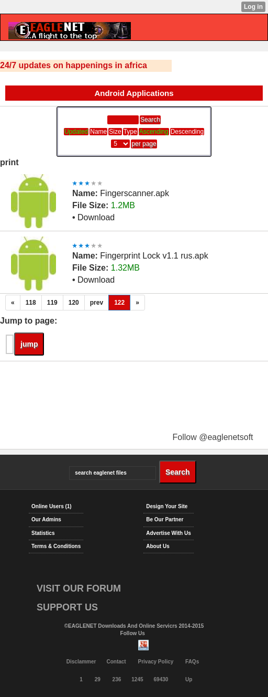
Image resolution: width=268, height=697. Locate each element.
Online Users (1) (51, 506)
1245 (137, 679)
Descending (187, 131)
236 (117, 679)
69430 (161, 679)
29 (97, 679)
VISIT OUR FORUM (79, 588)
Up (188, 679)
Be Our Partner (164, 519)
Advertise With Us (168, 533)
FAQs (192, 661)
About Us (157, 546)
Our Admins (46, 519)
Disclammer (81, 661)
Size (115, 131)
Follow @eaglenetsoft (212, 437)
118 (31, 302)
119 (52, 302)
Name (98, 131)
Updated (76, 131)
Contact (116, 661)
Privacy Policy (155, 661)
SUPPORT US (67, 607)
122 (119, 302)
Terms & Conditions (56, 546)
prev (96, 302)
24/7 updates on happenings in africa (73, 65)
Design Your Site (166, 506)
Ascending (154, 131)
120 (74, 302)
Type (130, 131)
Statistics (42, 533)
